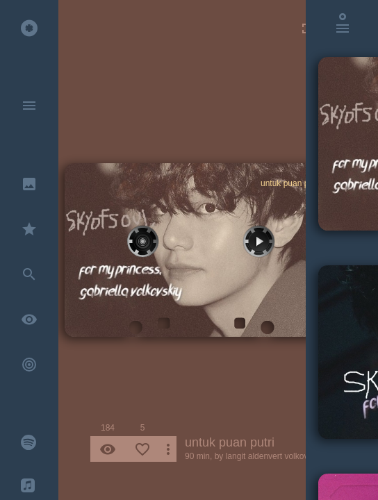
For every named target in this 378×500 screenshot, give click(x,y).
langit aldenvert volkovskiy (274, 456)
